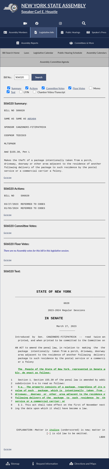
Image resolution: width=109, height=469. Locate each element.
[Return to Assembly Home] (54, 8)
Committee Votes (55, 88)
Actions (33, 88)
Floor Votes (79, 88)
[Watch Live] (25, 24)
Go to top (7, 178)
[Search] (84, 24)
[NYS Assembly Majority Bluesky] (72, 24)
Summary (16, 88)
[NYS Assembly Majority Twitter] (48, 24)
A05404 (32, 119)
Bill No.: (8, 77)
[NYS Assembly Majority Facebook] (37, 24)
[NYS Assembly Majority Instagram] (60, 24)
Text (13, 92)
